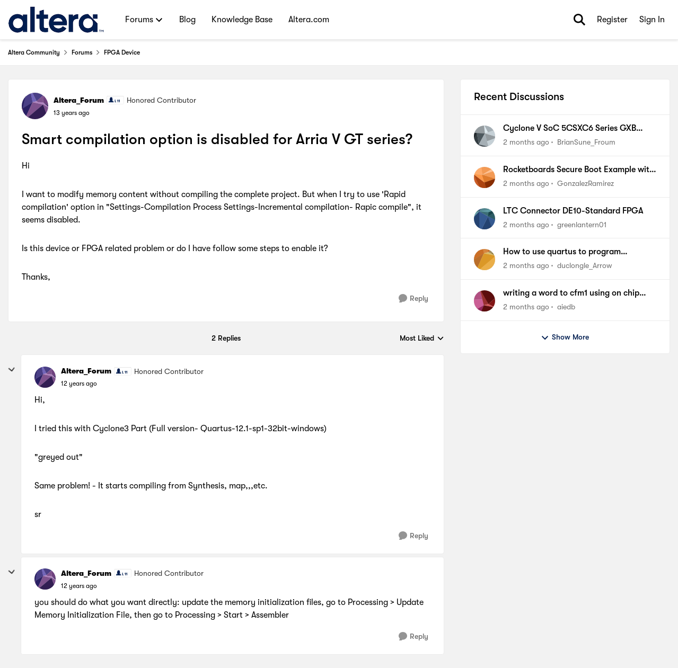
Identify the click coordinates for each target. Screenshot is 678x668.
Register (612, 19)
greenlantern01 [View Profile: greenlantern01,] (581, 224)
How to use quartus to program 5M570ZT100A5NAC (562, 252)
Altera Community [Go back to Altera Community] (34, 52)
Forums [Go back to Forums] (82, 52)
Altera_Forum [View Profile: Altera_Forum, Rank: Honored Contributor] (79, 100)
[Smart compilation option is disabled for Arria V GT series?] (79, 383)
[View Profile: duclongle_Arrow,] (484, 259)
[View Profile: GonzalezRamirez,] (484, 177)
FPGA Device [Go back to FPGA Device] (122, 52)
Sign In (652, 19)
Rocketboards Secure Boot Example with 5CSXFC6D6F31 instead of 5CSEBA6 (578, 170)
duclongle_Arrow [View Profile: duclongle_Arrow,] (584, 265)
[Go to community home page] (56, 19)
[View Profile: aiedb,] (484, 300)
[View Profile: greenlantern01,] (484, 218)
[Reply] (413, 298)
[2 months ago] (526, 142)
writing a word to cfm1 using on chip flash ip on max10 (571, 293)
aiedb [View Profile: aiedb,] (566, 306)
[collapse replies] (11, 369)
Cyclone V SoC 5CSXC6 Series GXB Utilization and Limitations (569, 128)
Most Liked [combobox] (422, 339)
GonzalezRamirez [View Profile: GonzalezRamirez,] (585, 183)
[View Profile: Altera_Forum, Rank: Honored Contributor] (35, 106)
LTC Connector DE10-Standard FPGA (573, 211)
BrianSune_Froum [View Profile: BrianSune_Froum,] (586, 142)
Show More (565, 337)
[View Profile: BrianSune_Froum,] (484, 136)
